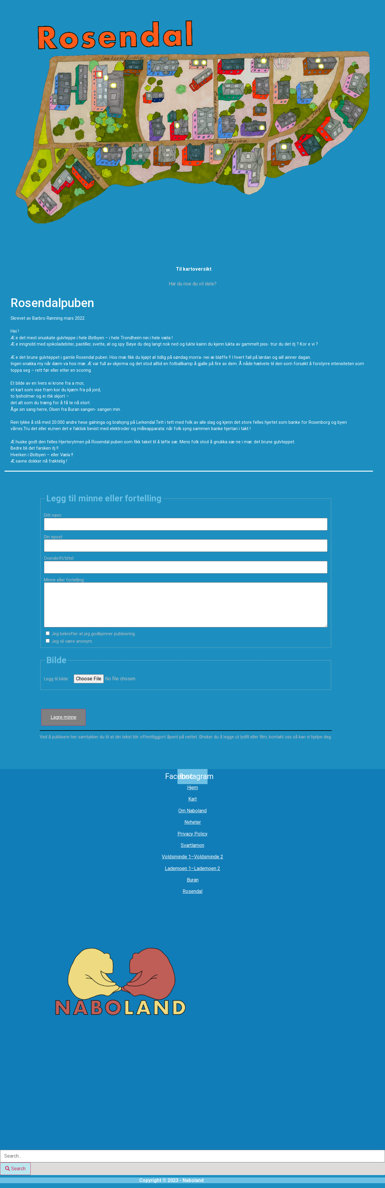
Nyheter (192, 822)
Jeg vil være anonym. (72, 641)
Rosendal (192, 891)
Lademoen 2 (207, 868)
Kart (192, 799)
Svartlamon (192, 845)
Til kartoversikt (193, 269)
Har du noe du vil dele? (193, 284)
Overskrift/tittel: (61, 558)
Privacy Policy (192, 834)
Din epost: (56, 537)
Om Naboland (192, 811)
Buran (193, 880)
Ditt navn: (55, 515)
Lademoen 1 (178, 868)
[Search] (15, 1168)
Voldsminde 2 (208, 857)
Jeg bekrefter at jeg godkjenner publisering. (93, 634)
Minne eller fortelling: (66, 580)
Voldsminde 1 (176, 857)
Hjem (192, 787)
